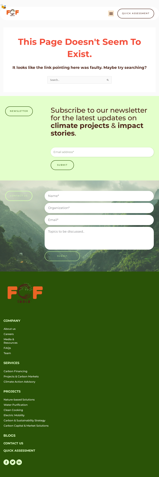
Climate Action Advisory (19, 381)
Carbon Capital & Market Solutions (26, 425)
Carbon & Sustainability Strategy (24, 420)
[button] (111, 13)
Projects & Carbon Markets (21, 376)
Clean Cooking (13, 410)
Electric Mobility (14, 415)
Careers (9, 334)
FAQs (7, 348)
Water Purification (16, 404)
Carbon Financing (15, 371)
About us (10, 328)
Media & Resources (11, 341)
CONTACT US (13, 443)
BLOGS (9, 435)
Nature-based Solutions (19, 399)
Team (7, 353)
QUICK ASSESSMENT (19, 450)
